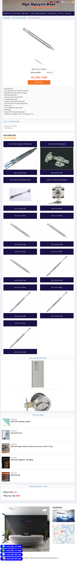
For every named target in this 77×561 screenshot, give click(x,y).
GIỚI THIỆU (16, 13)
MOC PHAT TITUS (16, 433)
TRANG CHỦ (7, 13)
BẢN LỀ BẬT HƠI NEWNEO (56, 144)
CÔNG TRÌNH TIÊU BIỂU (38, 13)
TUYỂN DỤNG (52, 13)
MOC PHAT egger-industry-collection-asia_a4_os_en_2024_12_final (32, 446)
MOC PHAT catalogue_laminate (20, 421)
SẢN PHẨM (25, 13)
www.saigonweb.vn (52, 558)
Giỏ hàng (67, 2)
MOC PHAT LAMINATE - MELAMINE (22, 460)
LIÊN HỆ (67, 13)
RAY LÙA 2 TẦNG (56, 251)
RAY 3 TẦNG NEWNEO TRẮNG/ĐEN (20, 144)
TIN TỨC (60, 13)
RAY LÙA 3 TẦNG (20, 215)
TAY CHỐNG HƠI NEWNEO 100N (20, 180)
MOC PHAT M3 (15, 475)
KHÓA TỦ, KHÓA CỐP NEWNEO (57, 180)
